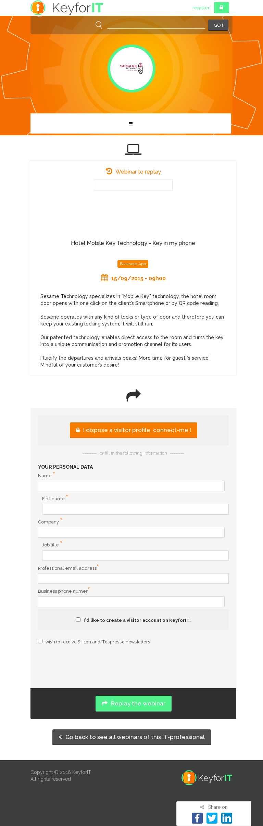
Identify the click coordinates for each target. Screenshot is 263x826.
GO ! (218, 25)
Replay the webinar (133, 703)
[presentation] (134, 667)
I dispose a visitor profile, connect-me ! (133, 430)
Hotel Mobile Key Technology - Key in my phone (133, 243)
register (201, 7)
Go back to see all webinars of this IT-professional (132, 736)
